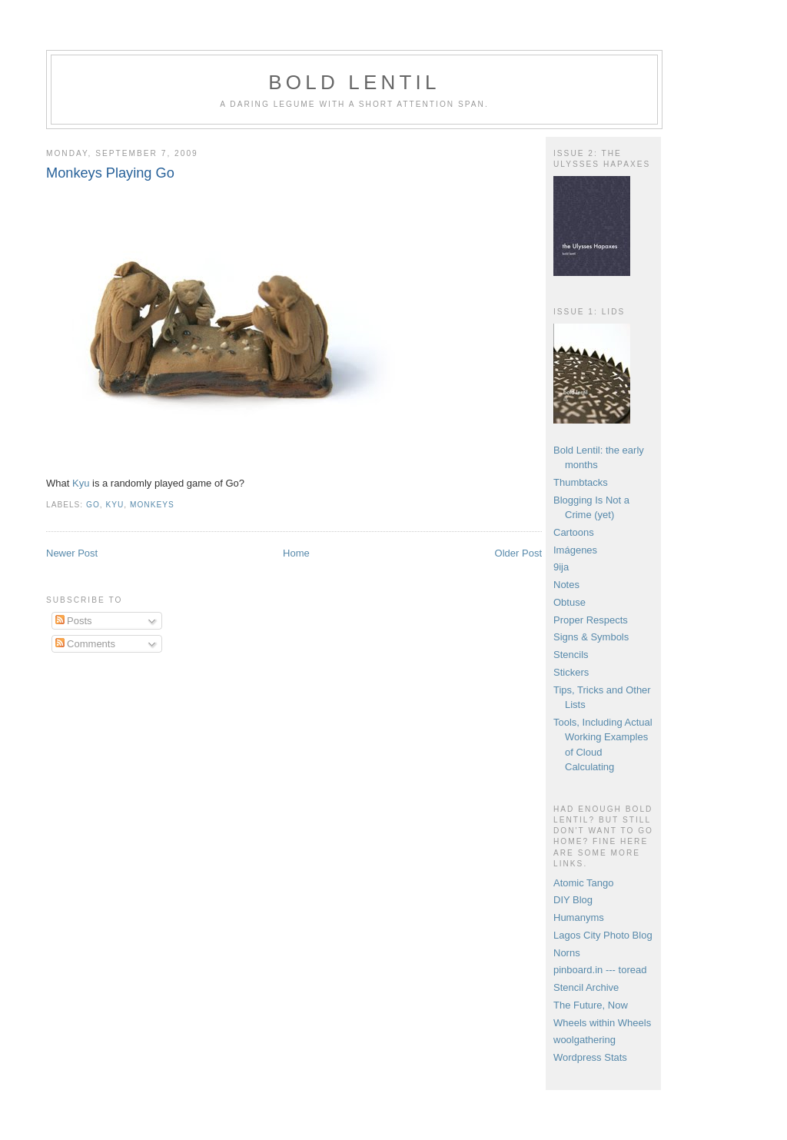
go (93, 504)
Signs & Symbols (591, 637)
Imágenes (575, 550)
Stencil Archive (586, 987)
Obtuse (569, 602)
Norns (566, 953)
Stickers (571, 672)
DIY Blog (573, 900)
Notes (566, 584)
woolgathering (584, 1039)
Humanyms (578, 917)
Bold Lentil (354, 82)
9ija (561, 567)
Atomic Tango (583, 883)
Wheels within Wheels (602, 1023)
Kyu (80, 483)
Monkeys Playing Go (110, 173)
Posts (73, 621)
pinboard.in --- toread (599, 969)
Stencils (571, 654)
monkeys (152, 504)
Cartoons (573, 532)
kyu (114, 504)
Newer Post (72, 553)
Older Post (518, 553)
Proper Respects (590, 620)
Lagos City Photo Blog (603, 935)
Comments (85, 644)
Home (296, 553)
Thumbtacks (580, 482)
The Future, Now (590, 1005)
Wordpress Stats (590, 1057)
